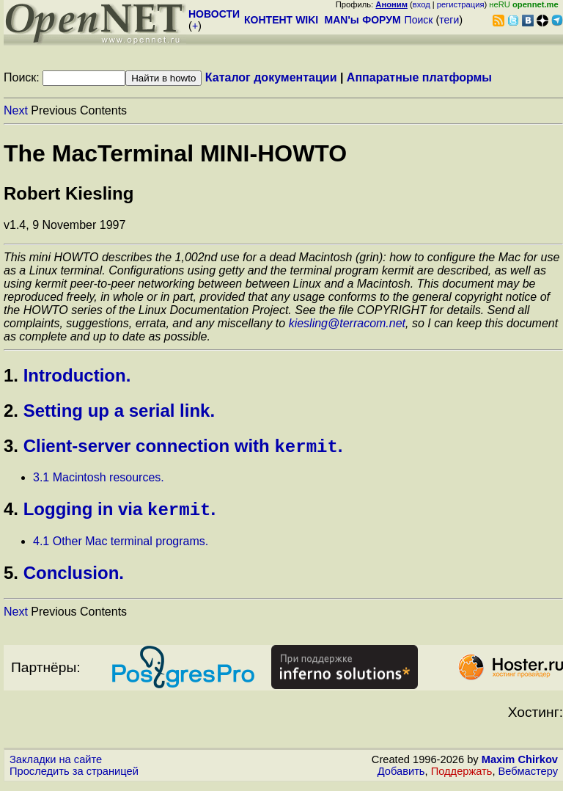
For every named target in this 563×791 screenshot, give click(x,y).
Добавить (401, 777)
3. (11, 449)
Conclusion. (73, 578)
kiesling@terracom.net (347, 323)
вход (421, 4)
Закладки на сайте (56, 765)
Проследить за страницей (74, 777)
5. (11, 578)
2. (11, 410)
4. (11, 515)
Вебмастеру (528, 777)
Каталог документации (271, 77)
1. (11, 375)
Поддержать (462, 777)
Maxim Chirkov (520, 765)
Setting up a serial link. (119, 410)
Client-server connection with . (183, 449)
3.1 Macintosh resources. (98, 480)
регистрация (461, 4)
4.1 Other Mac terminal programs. (120, 547)
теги (449, 20)
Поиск (419, 20)
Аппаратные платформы (419, 77)
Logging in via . (119, 515)
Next (16, 110)
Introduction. (77, 375)
